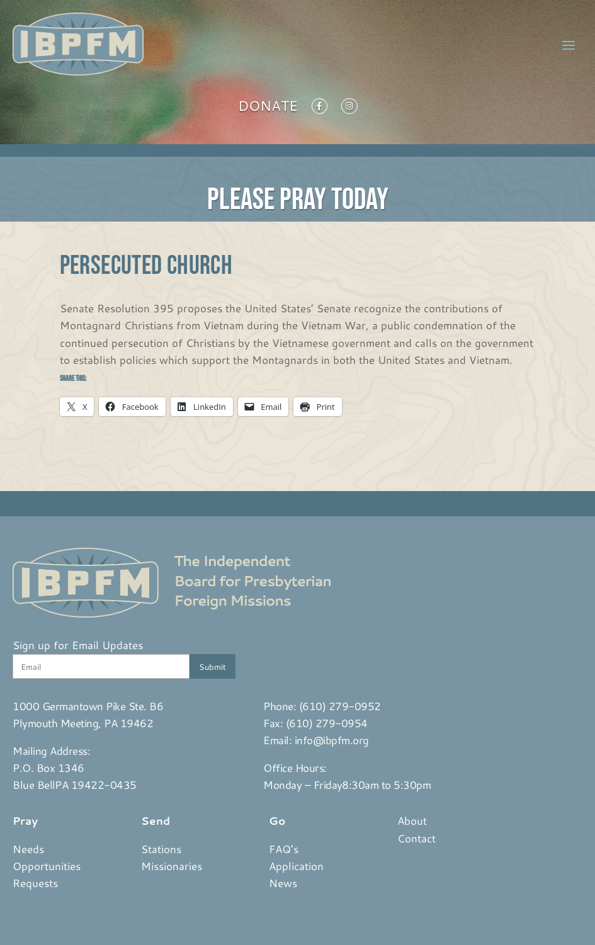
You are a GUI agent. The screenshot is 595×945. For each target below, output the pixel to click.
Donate (268, 108)
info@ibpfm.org (332, 739)
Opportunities (47, 865)
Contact (416, 838)
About (412, 820)
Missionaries (171, 865)
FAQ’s (283, 848)
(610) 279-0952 (340, 705)
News (283, 882)
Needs (28, 848)
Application (296, 865)
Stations (161, 848)
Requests (35, 882)
